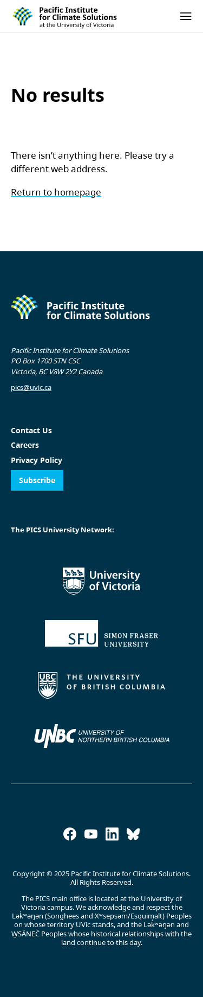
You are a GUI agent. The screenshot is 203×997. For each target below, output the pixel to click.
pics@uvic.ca (31, 387)
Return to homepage (56, 192)
